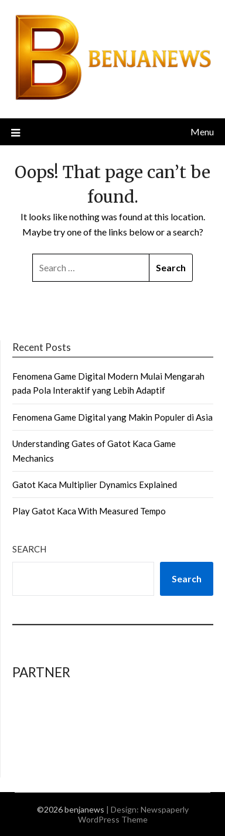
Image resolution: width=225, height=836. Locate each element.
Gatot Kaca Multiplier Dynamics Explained (94, 484)
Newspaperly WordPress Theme (133, 814)
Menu (202, 131)
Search (29, 549)
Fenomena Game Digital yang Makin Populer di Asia (112, 417)
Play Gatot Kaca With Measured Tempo (89, 511)
